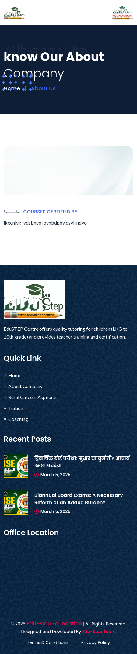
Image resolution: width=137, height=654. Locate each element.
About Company (25, 386)
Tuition (15, 408)
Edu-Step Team (99, 631)
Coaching (18, 419)
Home (14, 375)
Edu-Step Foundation (54, 623)
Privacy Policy (95, 642)
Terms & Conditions (47, 642)
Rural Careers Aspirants (33, 397)
